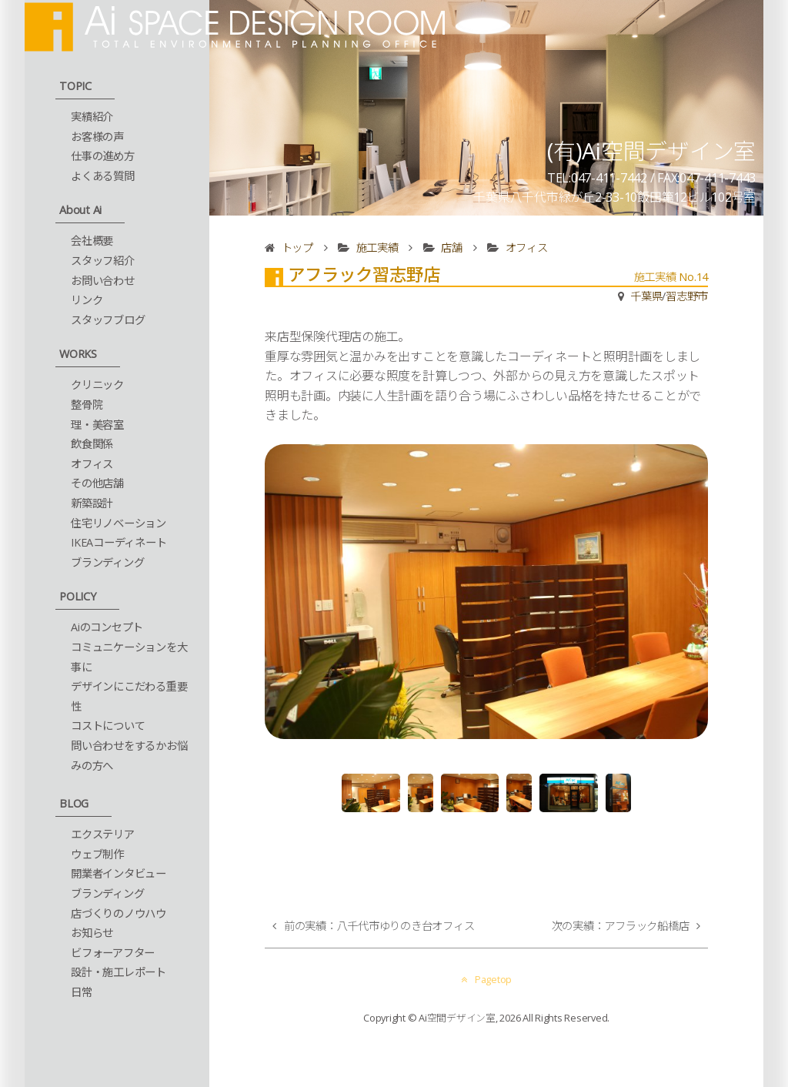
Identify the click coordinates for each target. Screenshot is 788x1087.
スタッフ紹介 (103, 260)
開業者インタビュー (118, 873)
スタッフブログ (108, 320)
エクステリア (103, 834)
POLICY (77, 596)
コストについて (108, 725)
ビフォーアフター (113, 952)
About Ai (80, 209)
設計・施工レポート (118, 972)
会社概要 (92, 240)
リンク (86, 300)
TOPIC (75, 86)
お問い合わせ (103, 280)
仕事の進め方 (103, 156)
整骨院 (86, 404)
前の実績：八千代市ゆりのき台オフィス (379, 925)
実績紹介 (92, 116)
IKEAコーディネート (118, 542)
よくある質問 (103, 176)
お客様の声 (97, 136)
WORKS (78, 353)
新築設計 (92, 503)
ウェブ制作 (97, 854)
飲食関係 (92, 443)
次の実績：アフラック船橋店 (621, 925)
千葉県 (646, 296)
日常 (81, 992)
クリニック (97, 384)
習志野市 (687, 296)
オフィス (92, 464)
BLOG (73, 803)
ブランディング (107, 562)
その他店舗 (97, 483)
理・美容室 (97, 424)
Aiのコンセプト (107, 627)
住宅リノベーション (118, 523)
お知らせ (92, 932)
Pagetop (486, 979)
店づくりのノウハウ (118, 913)
